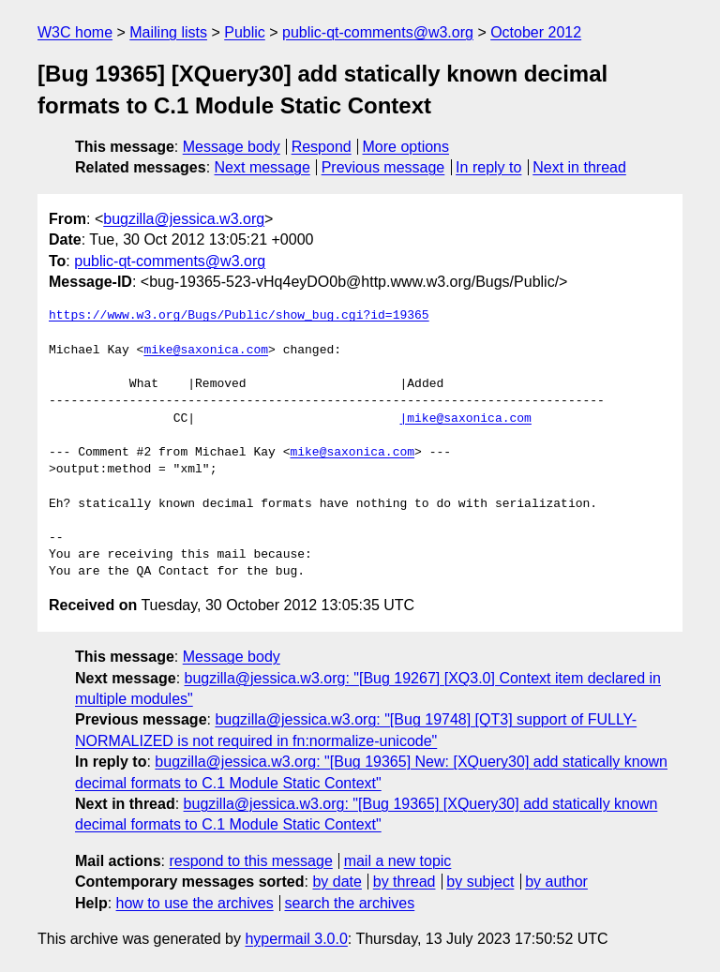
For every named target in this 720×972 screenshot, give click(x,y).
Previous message (383, 167)
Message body (231, 147)
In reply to (488, 167)
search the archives (350, 903)
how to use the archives (195, 903)
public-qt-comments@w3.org (377, 32)
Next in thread (579, 167)
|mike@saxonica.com (465, 419)
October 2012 (535, 32)
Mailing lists (168, 32)
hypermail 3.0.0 (296, 939)
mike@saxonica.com (205, 350)
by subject (480, 882)
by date (336, 882)
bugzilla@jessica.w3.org (183, 219)
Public (244, 32)
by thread (404, 882)
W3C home (75, 32)
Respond (322, 147)
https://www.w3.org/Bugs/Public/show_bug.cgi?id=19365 (239, 315)
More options (406, 147)
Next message (262, 167)
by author (556, 882)
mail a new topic (398, 861)
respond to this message (250, 861)
